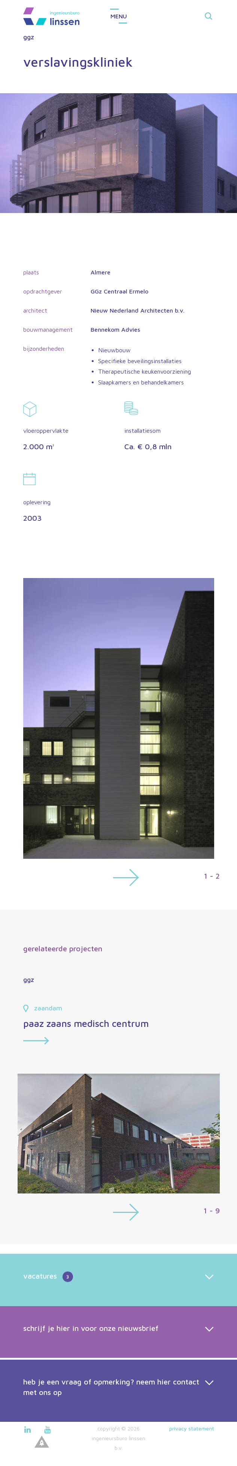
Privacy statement (191, 1428)
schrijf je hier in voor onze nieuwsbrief (90, 1345)
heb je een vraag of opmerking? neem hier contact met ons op (111, 1407)
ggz (28, 37)
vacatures (48, 1294)
